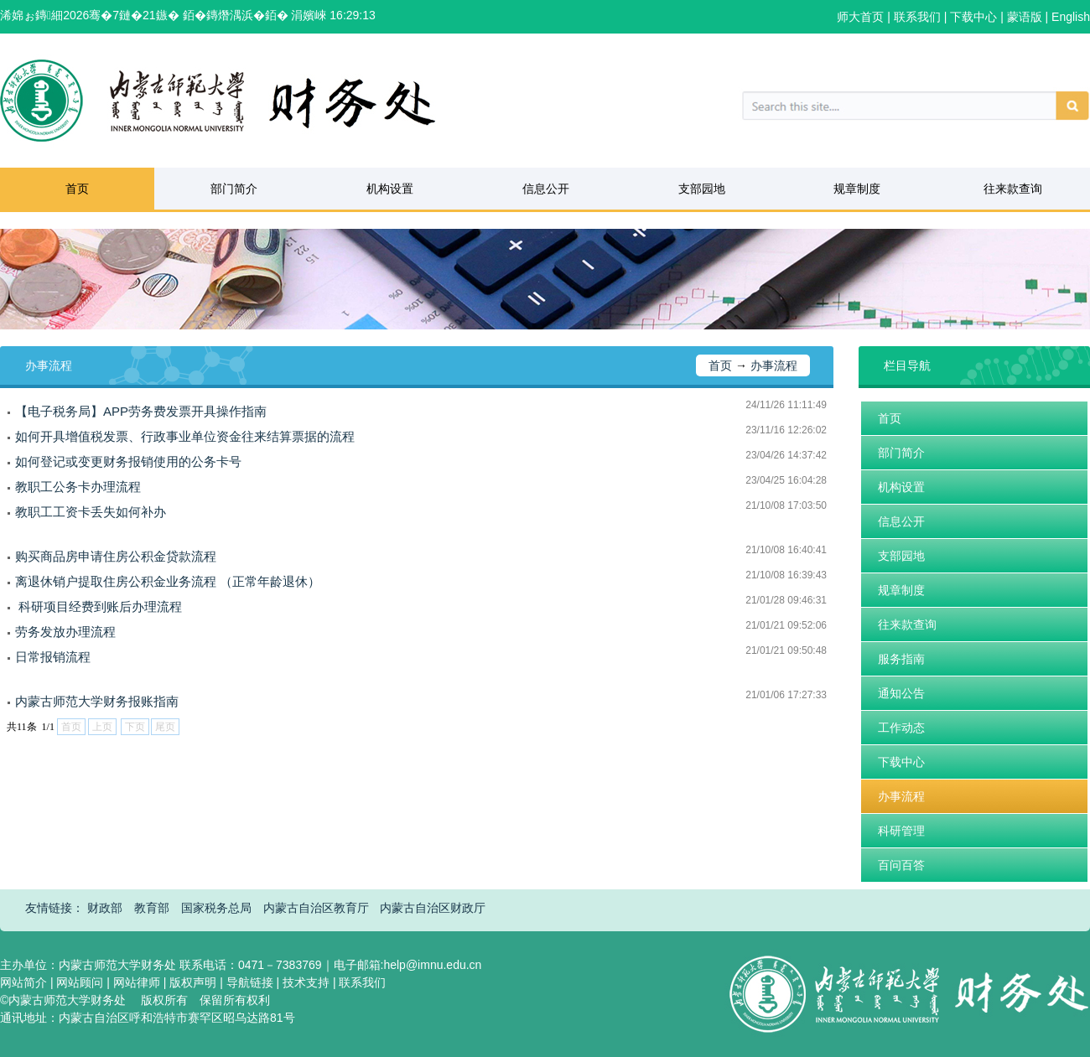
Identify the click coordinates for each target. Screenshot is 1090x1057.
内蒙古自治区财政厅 (432, 908)
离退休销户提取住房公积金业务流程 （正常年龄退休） (167, 581)
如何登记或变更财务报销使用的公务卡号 (128, 461)
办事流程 (773, 365)
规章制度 (856, 188)
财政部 (104, 908)
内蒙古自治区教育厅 (316, 908)
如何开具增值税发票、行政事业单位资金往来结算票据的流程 (185, 436)
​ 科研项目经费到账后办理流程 (98, 606)
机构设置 (389, 188)
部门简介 (233, 188)
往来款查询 (1013, 188)
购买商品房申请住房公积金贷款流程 (115, 556)
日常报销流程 (53, 657)
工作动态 (901, 727)
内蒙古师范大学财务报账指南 (97, 701)
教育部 (151, 908)
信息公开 (545, 188)
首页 (77, 188)
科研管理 (901, 830)
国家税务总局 (216, 908)
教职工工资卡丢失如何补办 (90, 512)
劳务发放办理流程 (65, 631)
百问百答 (901, 865)
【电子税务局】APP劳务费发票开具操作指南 (141, 411)
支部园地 (701, 188)
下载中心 (901, 762)
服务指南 (901, 659)
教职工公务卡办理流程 (78, 486)
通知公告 (901, 693)
